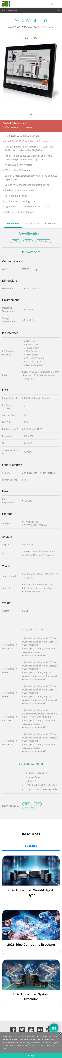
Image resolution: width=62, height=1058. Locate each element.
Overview (13, 223)
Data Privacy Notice (35, 1046)
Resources (51, 223)
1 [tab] (31, 114)
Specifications (31, 223)
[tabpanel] (31, 75)
